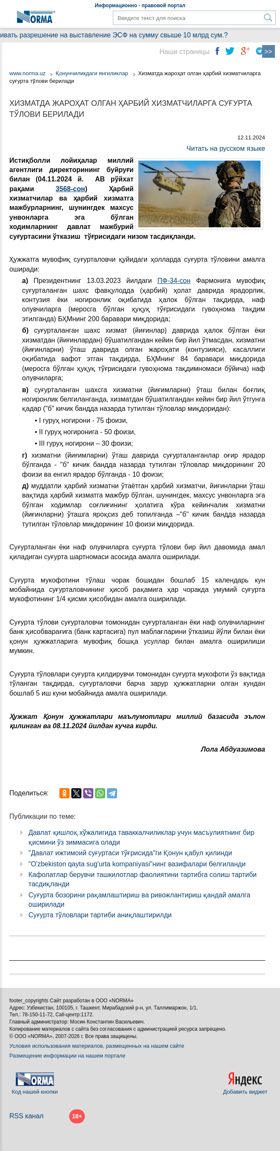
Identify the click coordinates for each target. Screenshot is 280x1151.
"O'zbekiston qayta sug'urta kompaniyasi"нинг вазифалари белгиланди (137, 864)
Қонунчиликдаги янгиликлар (93, 73)
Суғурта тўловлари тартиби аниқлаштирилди (100, 915)
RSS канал (26, 1116)
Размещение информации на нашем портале (67, 1055)
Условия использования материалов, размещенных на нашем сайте (96, 1046)
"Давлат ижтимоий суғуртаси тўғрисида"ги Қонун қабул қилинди (130, 853)
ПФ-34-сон (173, 280)
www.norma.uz (27, 73)
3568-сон (70, 188)
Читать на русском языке (226, 148)
